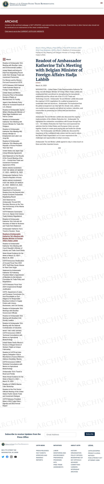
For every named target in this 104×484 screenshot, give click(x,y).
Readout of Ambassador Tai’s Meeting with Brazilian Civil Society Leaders (13, 318)
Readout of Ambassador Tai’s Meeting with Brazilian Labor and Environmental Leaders (13, 65)
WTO (55, 462)
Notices (91, 455)
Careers (74, 467)
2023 (53, 50)
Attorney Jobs (94, 460)
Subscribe (89, 434)
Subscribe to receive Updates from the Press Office (23, 435)
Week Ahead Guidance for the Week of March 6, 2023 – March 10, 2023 (13, 379)
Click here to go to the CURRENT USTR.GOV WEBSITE (24, 31)
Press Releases (42, 451)
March (59, 50)
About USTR (76, 445)
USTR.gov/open (94, 451)
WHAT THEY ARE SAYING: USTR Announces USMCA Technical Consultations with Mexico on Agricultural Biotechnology (12, 335)
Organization (76, 453)
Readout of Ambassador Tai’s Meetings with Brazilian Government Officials (13, 311)
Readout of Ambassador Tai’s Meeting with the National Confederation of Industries (13, 325)
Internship (75, 469)
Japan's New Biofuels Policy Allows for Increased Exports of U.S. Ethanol (13, 105)
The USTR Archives (69, 48)
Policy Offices (46, 48)
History (74, 451)
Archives (74, 472)
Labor (55, 451)
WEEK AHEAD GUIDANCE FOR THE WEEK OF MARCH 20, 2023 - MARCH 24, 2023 (13, 183)
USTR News (40, 445)
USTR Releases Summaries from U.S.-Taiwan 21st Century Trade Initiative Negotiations (13, 214)
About (38, 48)
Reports (39, 460)
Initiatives (57, 445)
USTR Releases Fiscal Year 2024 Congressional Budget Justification (12, 287)
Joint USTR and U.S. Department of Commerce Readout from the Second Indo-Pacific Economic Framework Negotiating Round (13, 192)
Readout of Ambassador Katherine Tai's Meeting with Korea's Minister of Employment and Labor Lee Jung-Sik (12, 133)
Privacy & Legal (94, 453)
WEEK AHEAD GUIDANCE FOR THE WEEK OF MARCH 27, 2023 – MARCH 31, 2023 (13, 170)
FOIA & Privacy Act (95, 458)
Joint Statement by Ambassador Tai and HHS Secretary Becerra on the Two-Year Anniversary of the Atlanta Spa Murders (13, 204)
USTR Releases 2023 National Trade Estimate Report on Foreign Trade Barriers (13, 87)
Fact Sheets (41, 453)
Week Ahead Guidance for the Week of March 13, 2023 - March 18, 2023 (13, 256)
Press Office (57, 48)
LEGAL (90, 445)
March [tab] (6, 60)
